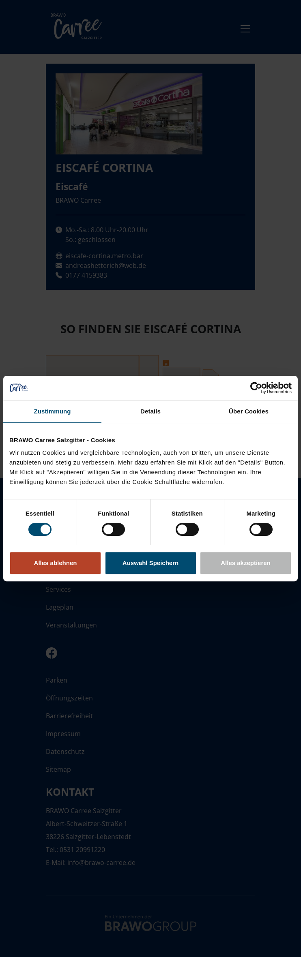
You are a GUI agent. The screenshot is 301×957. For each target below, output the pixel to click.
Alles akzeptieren (246, 562)
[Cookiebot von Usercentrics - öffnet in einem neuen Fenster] (256, 388)
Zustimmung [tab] (52, 411)
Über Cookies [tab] (249, 411)
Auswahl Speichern (150, 562)
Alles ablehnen (55, 562)
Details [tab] (150, 411)
